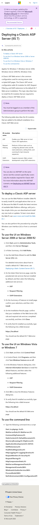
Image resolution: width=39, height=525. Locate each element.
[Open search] (30, 3)
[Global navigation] (2, 3)
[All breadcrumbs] (3, 28)
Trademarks (18, 516)
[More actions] (35, 28)
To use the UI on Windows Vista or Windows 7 (18, 61)
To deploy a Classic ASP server (13, 54)
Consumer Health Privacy (12, 513)
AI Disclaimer (8, 507)
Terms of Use (8, 516)
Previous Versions (20, 507)
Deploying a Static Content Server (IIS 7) (20, 268)
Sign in (35, 3)
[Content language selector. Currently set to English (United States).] (13, 492)
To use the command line (11, 64)
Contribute (14, 510)
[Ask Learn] (32, 28)
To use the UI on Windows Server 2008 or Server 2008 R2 (19, 57)
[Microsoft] (19, 2)
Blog (5, 510)
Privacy (22, 510)
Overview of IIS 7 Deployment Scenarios (16, 28)
